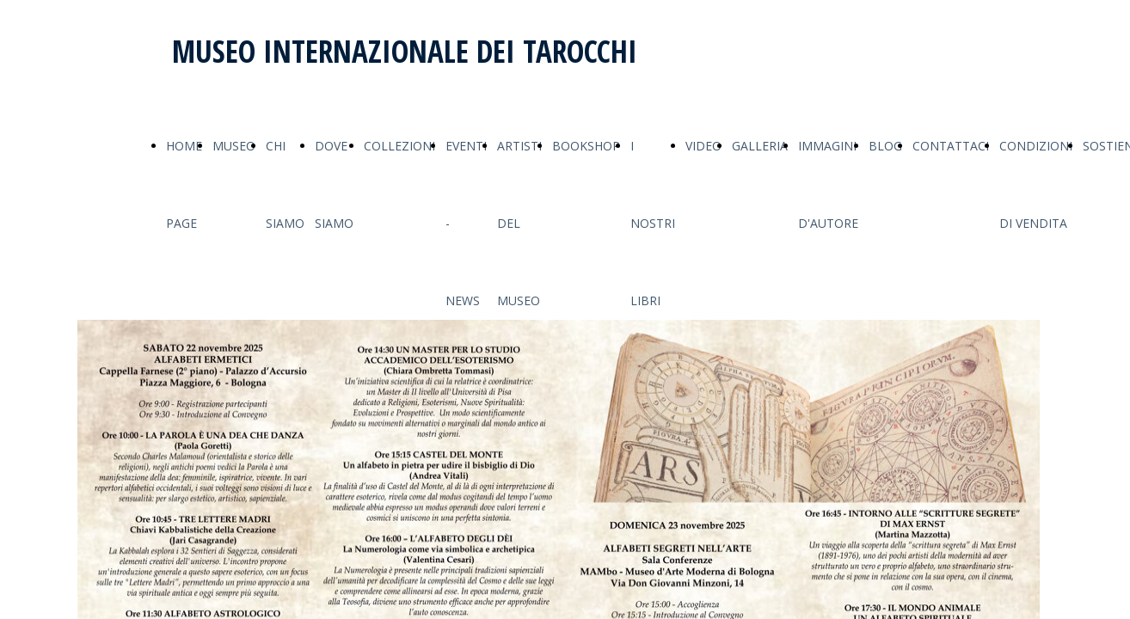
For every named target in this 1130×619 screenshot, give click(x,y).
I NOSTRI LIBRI (652, 223)
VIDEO (703, 146)
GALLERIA (760, 146)
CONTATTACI (950, 146)
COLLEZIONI (399, 146)
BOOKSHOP (586, 146)
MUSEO (233, 146)
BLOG (885, 146)
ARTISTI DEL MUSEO (519, 223)
